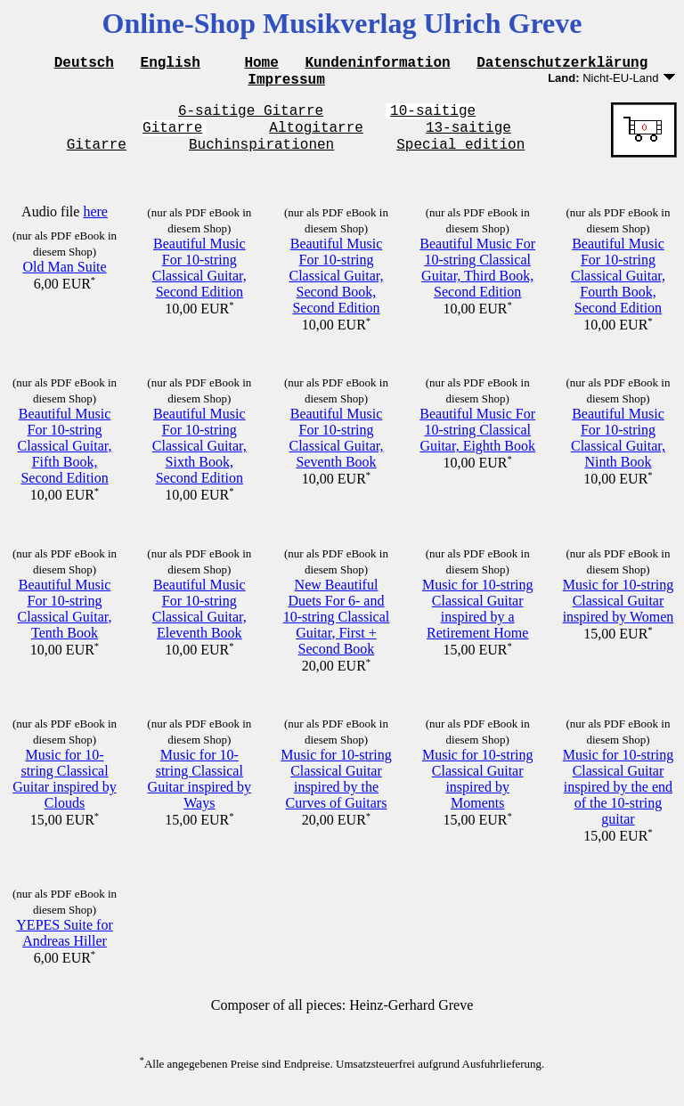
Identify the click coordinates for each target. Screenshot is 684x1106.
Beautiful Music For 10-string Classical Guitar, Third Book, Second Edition (477, 281)
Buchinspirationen (261, 157)
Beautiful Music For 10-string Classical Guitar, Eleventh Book (199, 622)
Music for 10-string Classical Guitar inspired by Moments (477, 792)
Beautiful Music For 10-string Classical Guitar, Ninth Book (618, 451)
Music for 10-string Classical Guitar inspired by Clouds (64, 792)
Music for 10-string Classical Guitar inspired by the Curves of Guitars (336, 792)
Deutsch (84, 64)
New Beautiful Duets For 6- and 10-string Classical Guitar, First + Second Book (336, 630)
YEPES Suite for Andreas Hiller (64, 946)
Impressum (286, 84)
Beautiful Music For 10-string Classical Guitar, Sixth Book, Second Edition (199, 459)
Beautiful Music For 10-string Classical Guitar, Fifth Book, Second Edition (65, 459)
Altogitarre (316, 137)
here (95, 224)
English (170, 64)
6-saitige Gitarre (250, 117)
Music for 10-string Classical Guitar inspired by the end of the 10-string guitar (618, 800)
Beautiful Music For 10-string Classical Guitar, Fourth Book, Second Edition (618, 289)
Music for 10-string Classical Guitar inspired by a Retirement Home (477, 622)
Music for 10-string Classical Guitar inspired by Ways (199, 792)
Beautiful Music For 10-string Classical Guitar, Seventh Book (336, 451)
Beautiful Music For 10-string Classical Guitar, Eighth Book (477, 443)
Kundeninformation (377, 64)
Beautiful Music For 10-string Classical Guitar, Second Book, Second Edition (336, 289)
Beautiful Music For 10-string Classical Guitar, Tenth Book (65, 622)
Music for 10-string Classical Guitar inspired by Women (618, 614)
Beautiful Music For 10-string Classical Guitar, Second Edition (199, 281)
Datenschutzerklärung (561, 64)
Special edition (460, 157)
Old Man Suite (64, 280)
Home (261, 64)
